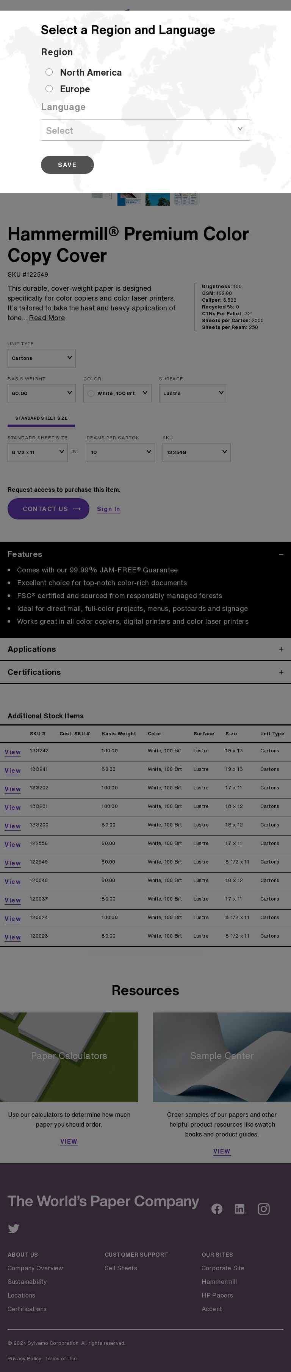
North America (91, 72)
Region (57, 51)
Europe (75, 89)
